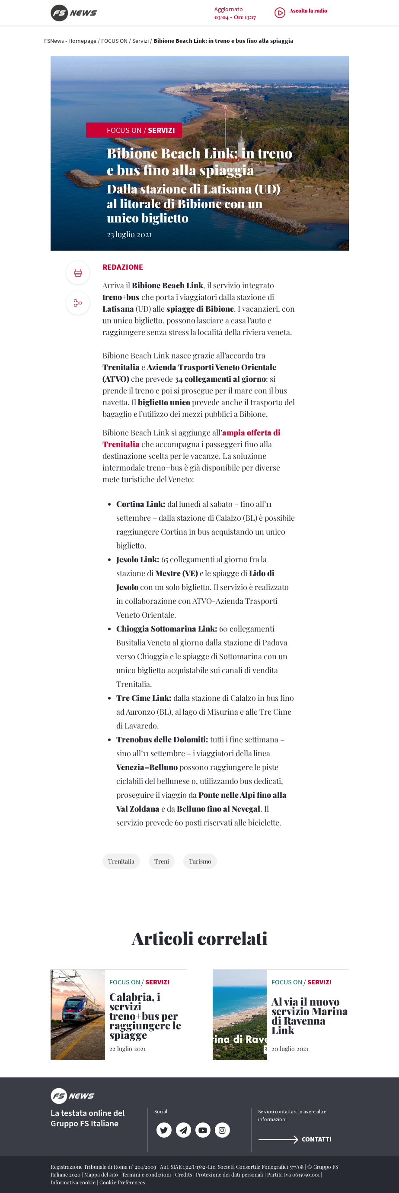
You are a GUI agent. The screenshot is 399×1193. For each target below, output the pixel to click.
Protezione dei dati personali (230, 1174)
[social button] (77, 303)
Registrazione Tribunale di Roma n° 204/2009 (104, 1166)
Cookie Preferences (122, 1182)
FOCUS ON (114, 41)
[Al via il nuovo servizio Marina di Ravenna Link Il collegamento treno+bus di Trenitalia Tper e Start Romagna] (310, 1017)
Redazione (122, 267)
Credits (184, 1174)
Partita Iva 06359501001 (294, 1174)
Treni (161, 861)
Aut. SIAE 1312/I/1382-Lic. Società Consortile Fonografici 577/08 (232, 1166)
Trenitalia (121, 861)
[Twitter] (164, 1130)
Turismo (200, 861)
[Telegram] (183, 1130)
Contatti (295, 1139)
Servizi (140, 41)
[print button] (77, 272)
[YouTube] (203, 1130)
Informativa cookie (74, 1182)
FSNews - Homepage (70, 41)
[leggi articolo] (78, 1014)
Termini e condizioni (147, 1174)
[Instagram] (222, 1130)
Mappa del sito (101, 1174)
